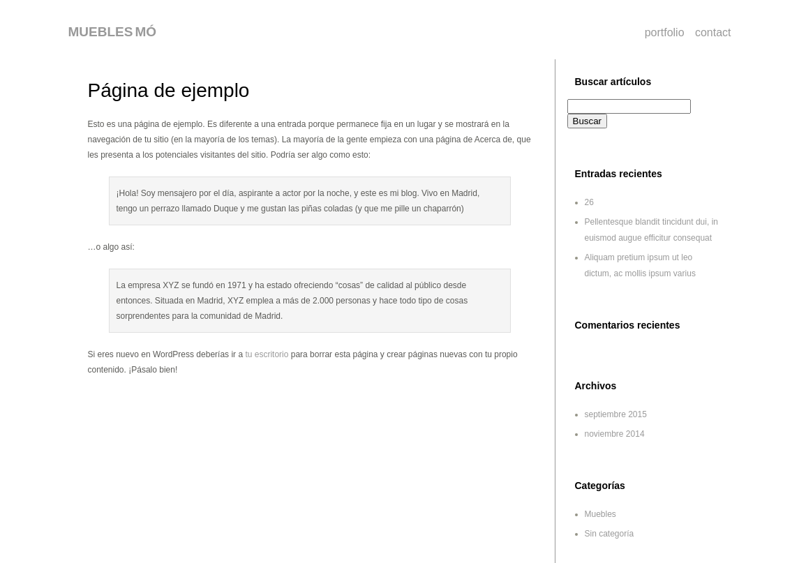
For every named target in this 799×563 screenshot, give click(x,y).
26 (589, 202)
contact (713, 32)
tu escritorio (266, 354)
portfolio (665, 32)
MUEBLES (100, 31)
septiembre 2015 (616, 414)
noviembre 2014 (615, 434)
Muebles (600, 514)
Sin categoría (609, 534)
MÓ (145, 31)
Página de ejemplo (169, 90)
